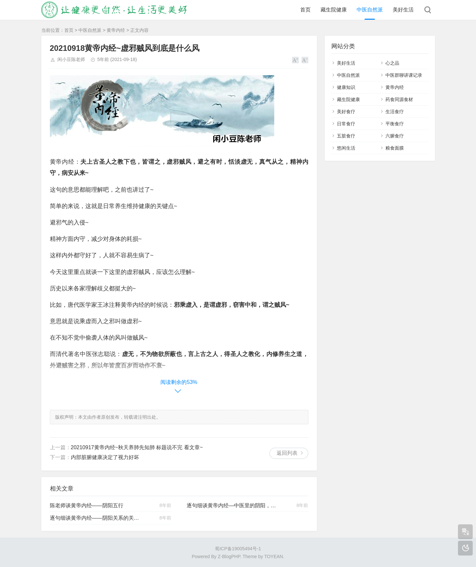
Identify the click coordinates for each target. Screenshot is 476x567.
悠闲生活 (346, 148)
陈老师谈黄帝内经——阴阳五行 (86, 505)
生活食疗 (394, 111)
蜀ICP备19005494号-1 (238, 548)
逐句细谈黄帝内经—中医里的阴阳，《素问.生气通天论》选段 (232, 505)
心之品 (392, 63)
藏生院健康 (334, 9)
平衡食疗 (394, 123)
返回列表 (287, 453)
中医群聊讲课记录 (403, 75)
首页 (305, 9)
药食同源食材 (399, 99)
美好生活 (403, 9)
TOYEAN (273, 556)
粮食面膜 (394, 148)
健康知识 (346, 87)
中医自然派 (370, 9)
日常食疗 (346, 123)
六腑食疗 (394, 135)
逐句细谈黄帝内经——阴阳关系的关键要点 (95, 518)
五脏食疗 (346, 135)
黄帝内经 (116, 30)
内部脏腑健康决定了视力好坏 (105, 457)
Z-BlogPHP (229, 556)
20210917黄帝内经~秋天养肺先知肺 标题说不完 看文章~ (137, 447)
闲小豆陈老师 (71, 59)
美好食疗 (346, 111)
